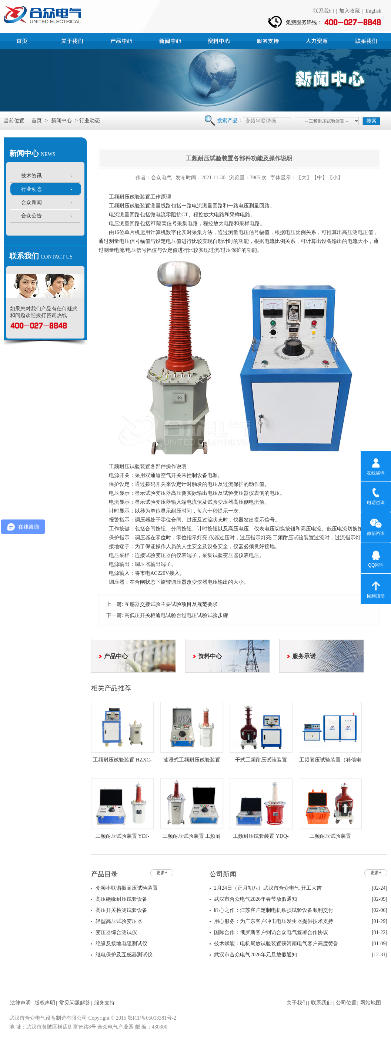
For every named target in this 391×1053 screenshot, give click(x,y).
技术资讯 (31, 176)
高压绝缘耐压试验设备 (121, 899)
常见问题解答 (74, 1003)
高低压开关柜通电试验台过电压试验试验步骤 (176, 615)
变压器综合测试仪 (116, 932)
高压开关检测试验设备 (121, 910)
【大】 (304, 177)
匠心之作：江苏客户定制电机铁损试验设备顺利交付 (273, 910)
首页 (24, 40)
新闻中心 (171, 40)
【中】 (319, 177)
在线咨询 (376, 466)
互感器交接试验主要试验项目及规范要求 (171, 604)
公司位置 (346, 1003)
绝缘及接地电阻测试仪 (121, 943)
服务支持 (268, 40)
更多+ (162, 872)
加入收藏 (349, 11)
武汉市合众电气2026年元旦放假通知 (255, 954)
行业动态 (31, 189)
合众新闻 (31, 202)
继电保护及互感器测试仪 (124, 954)
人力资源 (317, 40)
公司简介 (73, 40)
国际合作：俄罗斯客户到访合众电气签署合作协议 (271, 932)
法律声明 (20, 1003)
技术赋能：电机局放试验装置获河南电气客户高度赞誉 (276, 943)
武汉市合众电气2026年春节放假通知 (255, 899)
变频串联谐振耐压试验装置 (127, 888)
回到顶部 (376, 589)
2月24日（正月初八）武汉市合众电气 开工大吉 (268, 888)
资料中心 (220, 40)
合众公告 (31, 216)
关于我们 (297, 1003)
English (373, 11)
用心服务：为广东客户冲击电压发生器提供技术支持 (273, 921)
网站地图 (370, 1003)
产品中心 (122, 40)
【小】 (335, 177)
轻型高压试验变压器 (119, 921)
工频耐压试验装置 (129, 466)
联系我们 (323, 11)
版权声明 (44, 1003)
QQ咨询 (376, 558)
